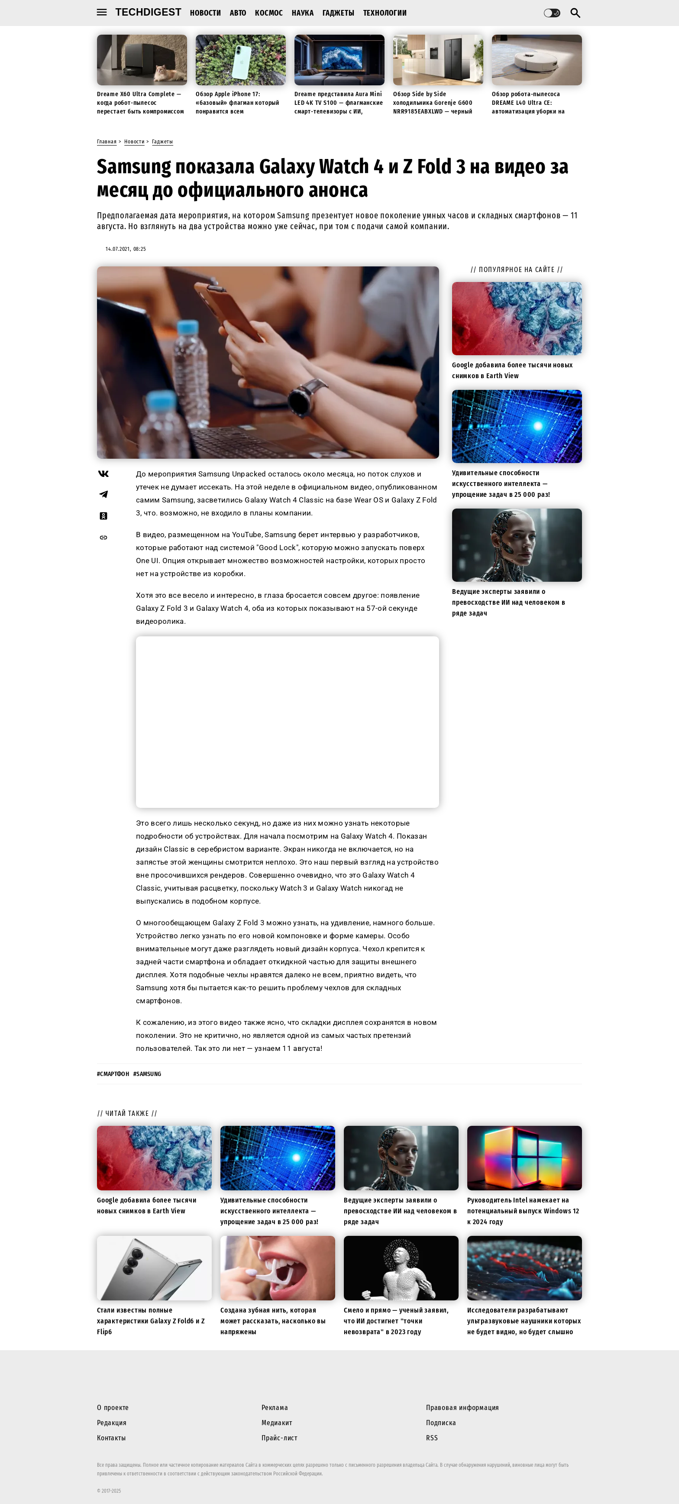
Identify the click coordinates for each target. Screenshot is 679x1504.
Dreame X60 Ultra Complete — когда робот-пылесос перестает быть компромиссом (140, 102)
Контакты (111, 1437)
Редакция (111, 1422)
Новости (205, 12)
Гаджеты (339, 12)
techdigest (149, 12)
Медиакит (277, 1422)
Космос (269, 12)
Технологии (385, 12)
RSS (432, 1437)
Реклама (275, 1407)
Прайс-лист (279, 1437)
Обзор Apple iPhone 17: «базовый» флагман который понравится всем (237, 102)
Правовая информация (462, 1407)
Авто (238, 12)
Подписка (441, 1422)
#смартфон (113, 1074)
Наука (303, 12)
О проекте (113, 1407)
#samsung (147, 1074)
